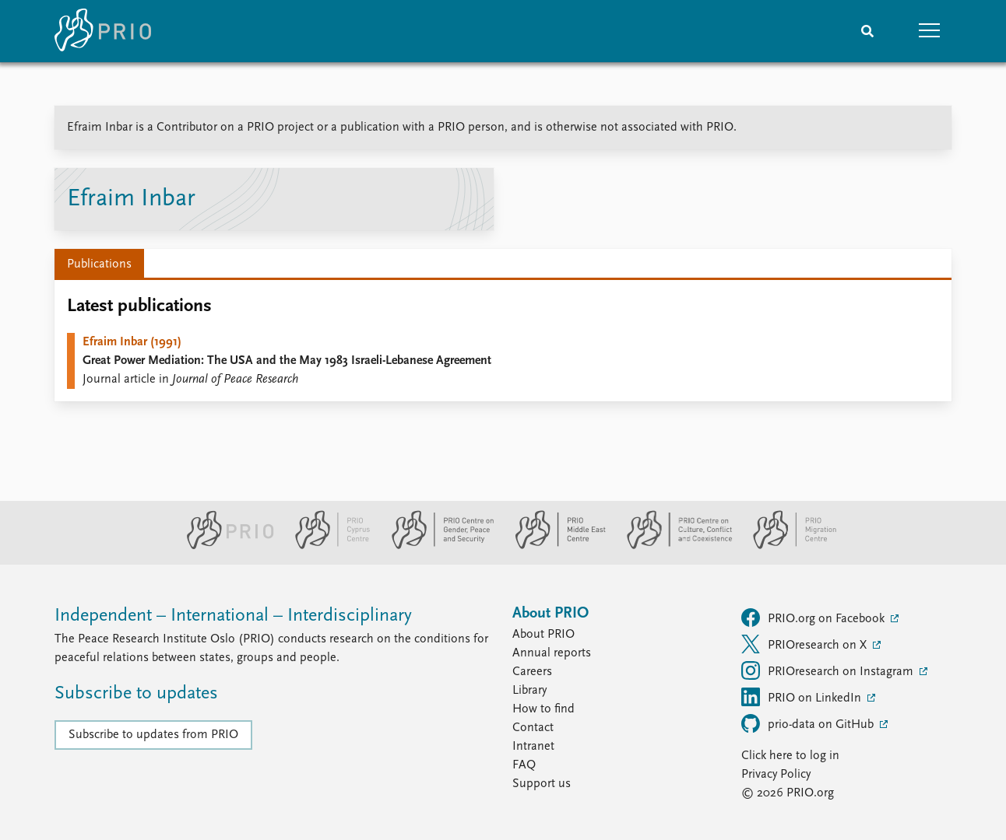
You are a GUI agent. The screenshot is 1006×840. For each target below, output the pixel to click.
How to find (543, 709)
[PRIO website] (224, 546)
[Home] (103, 31)
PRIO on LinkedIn (802, 697)
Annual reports (551, 653)
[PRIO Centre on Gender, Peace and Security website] (436, 546)
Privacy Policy (776, 774)
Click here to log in (790, 756)
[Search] (867, 31)
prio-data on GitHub (809, 723)
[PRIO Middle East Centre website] (554, 546)
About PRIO (543, 634)
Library (529, 690)
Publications (99, 264)
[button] (930, 31)
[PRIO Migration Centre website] (786, 546)
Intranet (533, 746)
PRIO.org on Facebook (814, 617)
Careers (532, 672)
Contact (533, 728)
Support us (541, 784)
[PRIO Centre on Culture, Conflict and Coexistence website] (673, 546)
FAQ (524, 765)
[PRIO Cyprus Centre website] (326, 546)
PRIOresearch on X (805, 644)
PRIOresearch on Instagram (828, 670)
